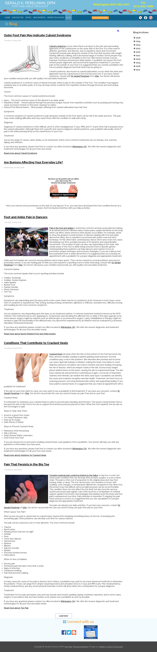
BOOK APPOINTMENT (100, 18)
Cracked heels (55, 354)
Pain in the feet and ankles (61, 228)
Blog (68, 18)
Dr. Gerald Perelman (80, 76)
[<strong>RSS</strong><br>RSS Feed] (118, 31)
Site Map (68, 647)
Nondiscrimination (80, 647)
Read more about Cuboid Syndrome (20, 153)
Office (28, 18)
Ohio (97, 76)
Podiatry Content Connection (111, 647)
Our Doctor (17, 18)
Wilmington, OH (79, 146)
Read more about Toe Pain (16, 608)
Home (7, 18)
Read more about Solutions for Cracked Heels (25, 455)
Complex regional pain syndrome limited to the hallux (73, 475)
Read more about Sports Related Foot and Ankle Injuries (30, 334)
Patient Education (55, 18)
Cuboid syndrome (57, 46)
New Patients (39, 18)
